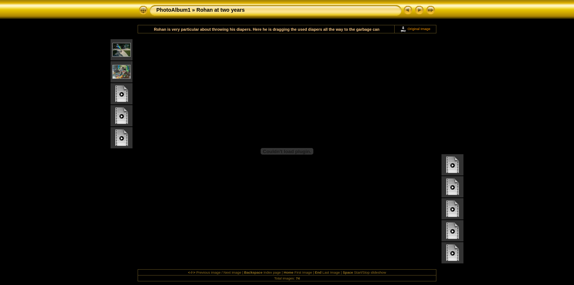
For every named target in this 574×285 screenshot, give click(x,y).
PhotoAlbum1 (173, 10)
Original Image (415, 29)
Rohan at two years (221, 10)
